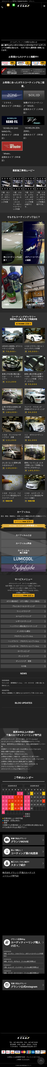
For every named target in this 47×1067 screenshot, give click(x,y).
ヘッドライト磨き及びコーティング (23, 626)
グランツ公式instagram (20, 985)
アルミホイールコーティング (23, 606)
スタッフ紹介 (16, 863)
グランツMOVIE (16, 840)
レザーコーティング (23, 621)
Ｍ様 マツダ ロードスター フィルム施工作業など (21, 973)
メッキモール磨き (23, 631)
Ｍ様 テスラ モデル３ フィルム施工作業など (20, 961)
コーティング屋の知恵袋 (21, 852)
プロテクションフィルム (23, 636)
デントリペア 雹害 (23, 661)
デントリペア (23, 656)
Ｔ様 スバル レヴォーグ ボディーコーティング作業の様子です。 (29, 199)
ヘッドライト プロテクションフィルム (23, 641)
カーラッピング (24, 651)
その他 (23, 666)
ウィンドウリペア (23, 611)
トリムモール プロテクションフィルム (23, 646)
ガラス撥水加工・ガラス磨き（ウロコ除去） (23, 601)
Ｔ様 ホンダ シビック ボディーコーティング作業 (5, 197)
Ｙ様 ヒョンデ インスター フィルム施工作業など (21, 967)
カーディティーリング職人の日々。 (22, 942)
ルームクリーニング (23, 616)
